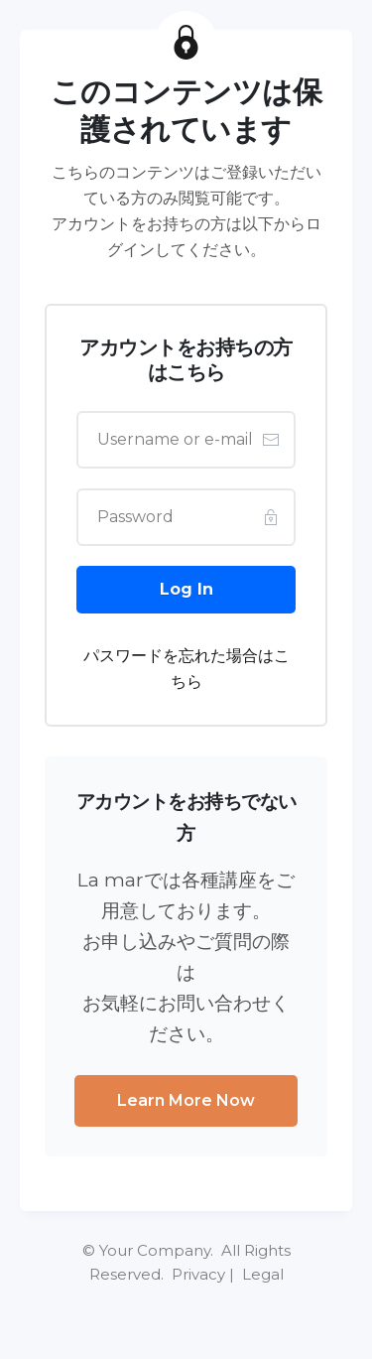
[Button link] (186, 589)
